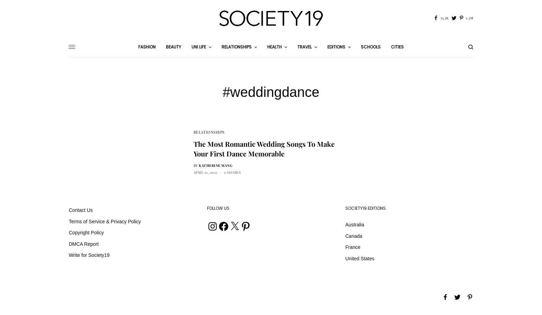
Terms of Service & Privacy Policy (105, 221)
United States (359, 258)
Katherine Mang (215, 165)
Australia (354, 224)
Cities (397, 47)
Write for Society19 (89, 255)
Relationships (209, 132)
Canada (353, 236)
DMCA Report (84, 244)
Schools (371, 47)
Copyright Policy (86, 232)
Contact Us (81, 210)
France (353, 247)
